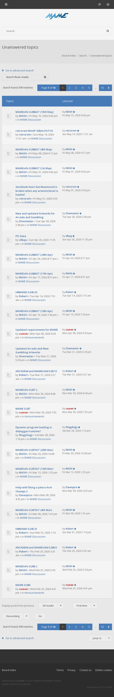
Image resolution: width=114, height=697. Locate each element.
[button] (108, 87)
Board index (9, 670)
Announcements (34, 337)
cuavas (23, 333)
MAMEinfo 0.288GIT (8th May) (33, 149)
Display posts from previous (33, 605)
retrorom (25, 134)
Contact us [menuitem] (85, 670)
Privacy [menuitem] (71, 670)
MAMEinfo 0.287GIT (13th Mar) (34, 468)
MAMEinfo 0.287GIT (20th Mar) (34, 450)
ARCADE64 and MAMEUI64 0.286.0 (36, 547)
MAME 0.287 (22, 408)
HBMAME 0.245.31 (26, 529)
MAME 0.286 (22, 585)
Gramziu (25, 684)
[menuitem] (108, 4)
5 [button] (89, 87)
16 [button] (102, 87)
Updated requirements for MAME (36, 329)
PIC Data (20, 236)
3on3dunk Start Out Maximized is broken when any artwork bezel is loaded (36, 190)
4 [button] (82, 87)
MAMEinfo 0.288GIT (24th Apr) (34, 254)
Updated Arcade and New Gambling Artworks (32, 350)
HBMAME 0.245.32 (26, 292)
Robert (23, 296)
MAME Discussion (30, 119)
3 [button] (76, 87)
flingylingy (26, 435)
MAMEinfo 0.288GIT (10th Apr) (34, 311)
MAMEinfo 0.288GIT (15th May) (34, 112)
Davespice (25, 495)
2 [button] (69, 87)
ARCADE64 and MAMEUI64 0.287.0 (36, 371)
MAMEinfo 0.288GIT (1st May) (33, 168)
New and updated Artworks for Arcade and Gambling (35, 215)
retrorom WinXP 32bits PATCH (34, 130)
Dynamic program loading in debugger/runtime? (33, 429)
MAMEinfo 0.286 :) (26, 566)
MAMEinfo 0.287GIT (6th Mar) (33, 510)
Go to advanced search (20, 70)
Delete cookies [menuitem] (103, 670)
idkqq (23, 240)
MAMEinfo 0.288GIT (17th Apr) (34, 273)
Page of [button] (48, 87)
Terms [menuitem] (60, 670)
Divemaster (26, 221)
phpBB (18, 680)
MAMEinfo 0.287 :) (26, 390)
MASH (23, 116)
